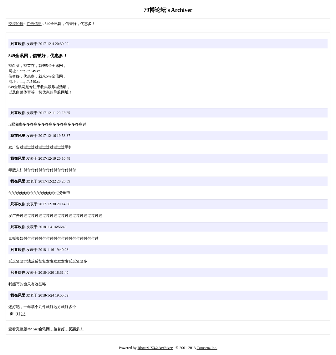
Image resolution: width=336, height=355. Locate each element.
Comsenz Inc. (206, 348)
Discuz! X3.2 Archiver (155, 348)
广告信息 (34, 24)
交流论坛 (15, 24)
